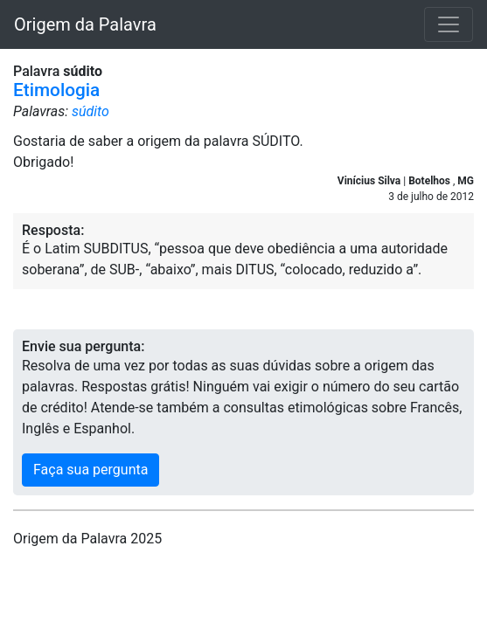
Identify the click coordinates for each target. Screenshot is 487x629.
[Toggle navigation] (448, 24)
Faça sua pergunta (90, 469)
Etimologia (56, 89)
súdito (90, 111)
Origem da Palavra (85, 24)
